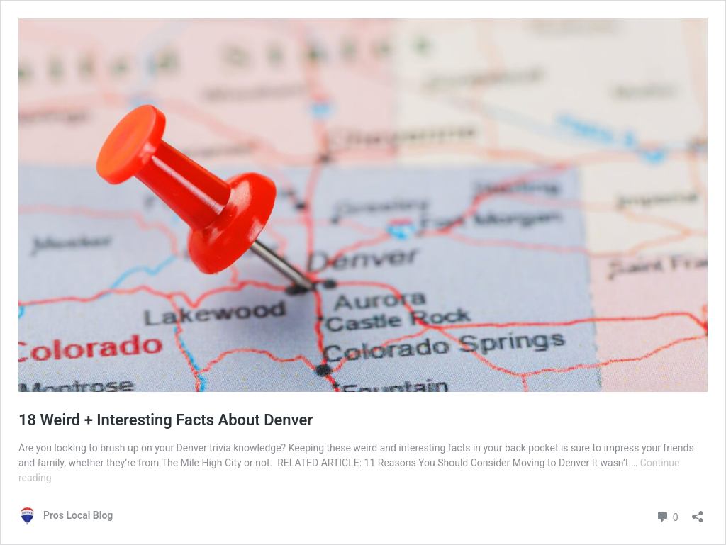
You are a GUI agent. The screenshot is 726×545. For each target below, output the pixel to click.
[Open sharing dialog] (698, 512)
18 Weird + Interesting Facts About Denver (165, 420)
